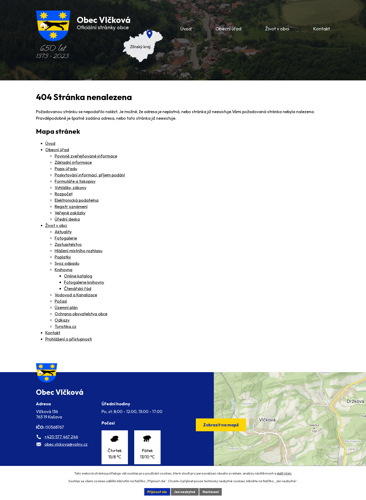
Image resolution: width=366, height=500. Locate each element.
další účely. (284, 473)
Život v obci (56, 225)
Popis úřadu (66, 168)
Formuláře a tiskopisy (75, 181)
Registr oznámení (71, 206)
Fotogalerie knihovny (84, 282)
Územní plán (66, 307)
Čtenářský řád (77, 288)
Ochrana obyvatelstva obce (81, 314)
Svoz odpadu (67, 263)
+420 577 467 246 (61, 440)
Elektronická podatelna (77, 200)
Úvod (50, 143)
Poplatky (63, 257)
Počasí (61, 301)
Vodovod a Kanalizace (76, 295)
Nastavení (211, 491)
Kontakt (52, 332)
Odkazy (62, 320)
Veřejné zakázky (70, 213)
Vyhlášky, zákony (70, 187)
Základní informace (73, 162)
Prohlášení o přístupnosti (68, 339)
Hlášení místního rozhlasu (78, 250)
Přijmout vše (156, 491)
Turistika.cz (65, 326)
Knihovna (63, 269)
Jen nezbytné (185, 491)
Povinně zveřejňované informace (86, 156)
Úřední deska (67, 219)
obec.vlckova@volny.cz (66, 447)
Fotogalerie (66, 238)
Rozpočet (64, 194)
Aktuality (63, 231)
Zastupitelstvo (68, 244)
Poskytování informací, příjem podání (90, 175)
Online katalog (78, 276)
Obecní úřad (57, 149)
